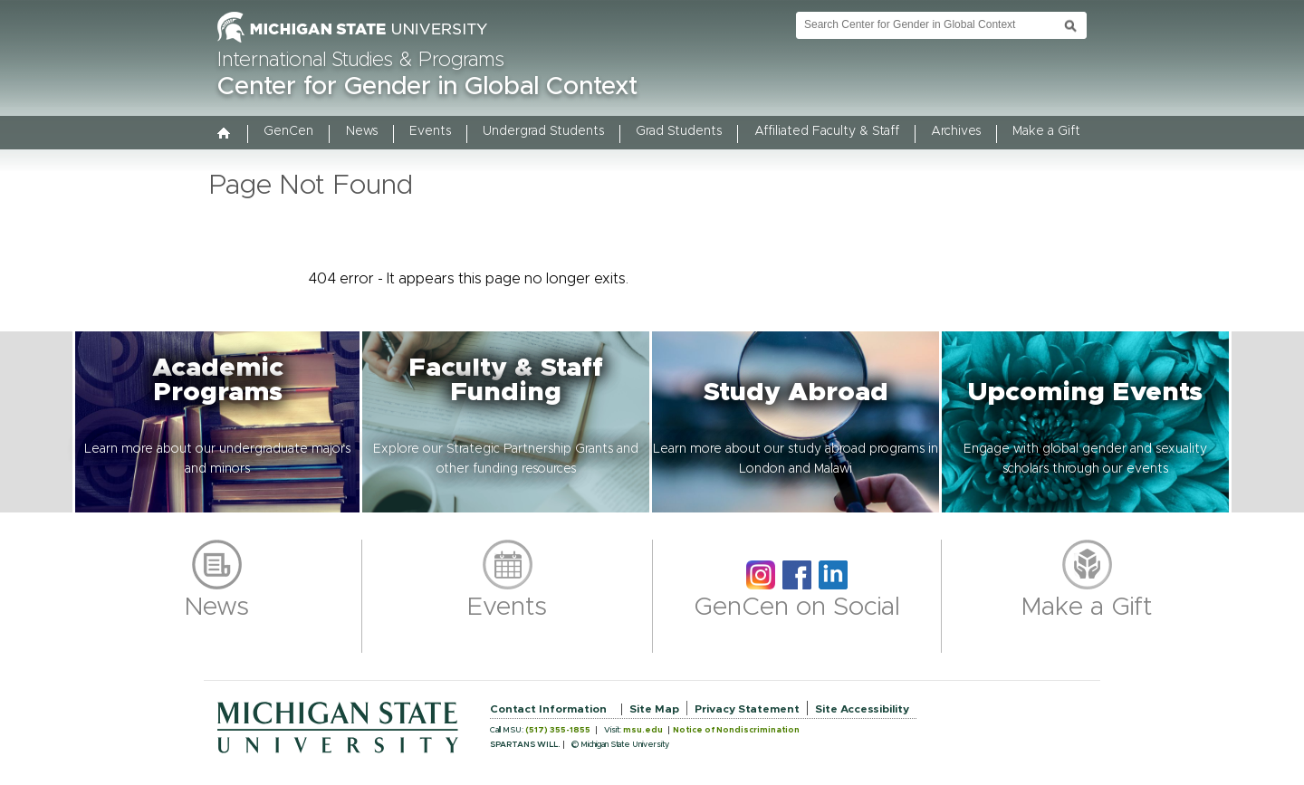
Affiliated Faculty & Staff (826, 131)
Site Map (654, 709)
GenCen (288, 131)
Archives (956, 131)
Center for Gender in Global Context (427, 87)
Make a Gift (1046, 131)
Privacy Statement (747, 709)
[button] (217, 421)
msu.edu (643, 730)
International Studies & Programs (360, 61)
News (362, 131)
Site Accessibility (862, 709)
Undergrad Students (543, 131)
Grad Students (679, 131)
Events (430, 131)
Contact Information (548, 709)
